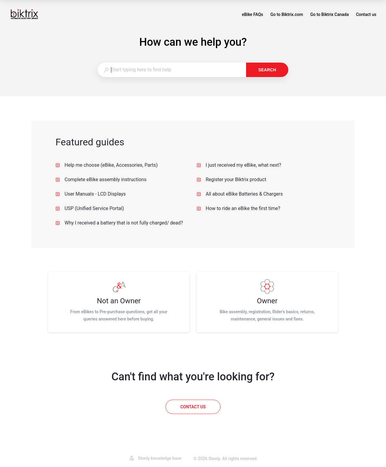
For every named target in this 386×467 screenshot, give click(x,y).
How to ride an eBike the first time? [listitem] (238, 208)
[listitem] (118, 302)
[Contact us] (193, 407)
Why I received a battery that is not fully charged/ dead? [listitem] (119, 223)
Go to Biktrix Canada (329, 15)
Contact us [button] (366, 14)
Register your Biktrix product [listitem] (231, 179)
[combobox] (172, 70)
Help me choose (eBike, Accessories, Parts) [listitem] (106, 165)
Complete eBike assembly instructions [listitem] (101, 179)
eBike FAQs (252, 15)
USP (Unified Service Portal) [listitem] (89, 208)
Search (267, 69)
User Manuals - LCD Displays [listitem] (90, 194)
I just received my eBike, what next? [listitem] (239, 165)
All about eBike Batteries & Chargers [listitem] (240, 194)
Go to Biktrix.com (287, 15)
